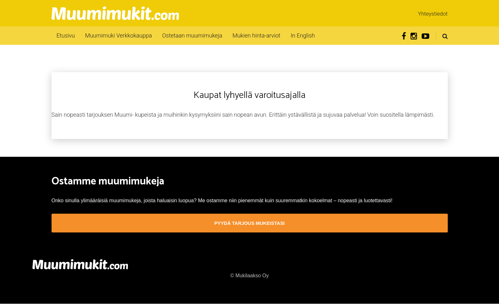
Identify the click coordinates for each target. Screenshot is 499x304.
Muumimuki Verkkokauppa (118, 35)
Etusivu (66, 35)
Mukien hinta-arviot (256, 35)
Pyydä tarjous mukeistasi (249, 223)
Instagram (414, 36)
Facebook (404, 36)
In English (303, 35)
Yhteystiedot (433, 13)
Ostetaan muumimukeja (192, 35)
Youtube (425, 36)
